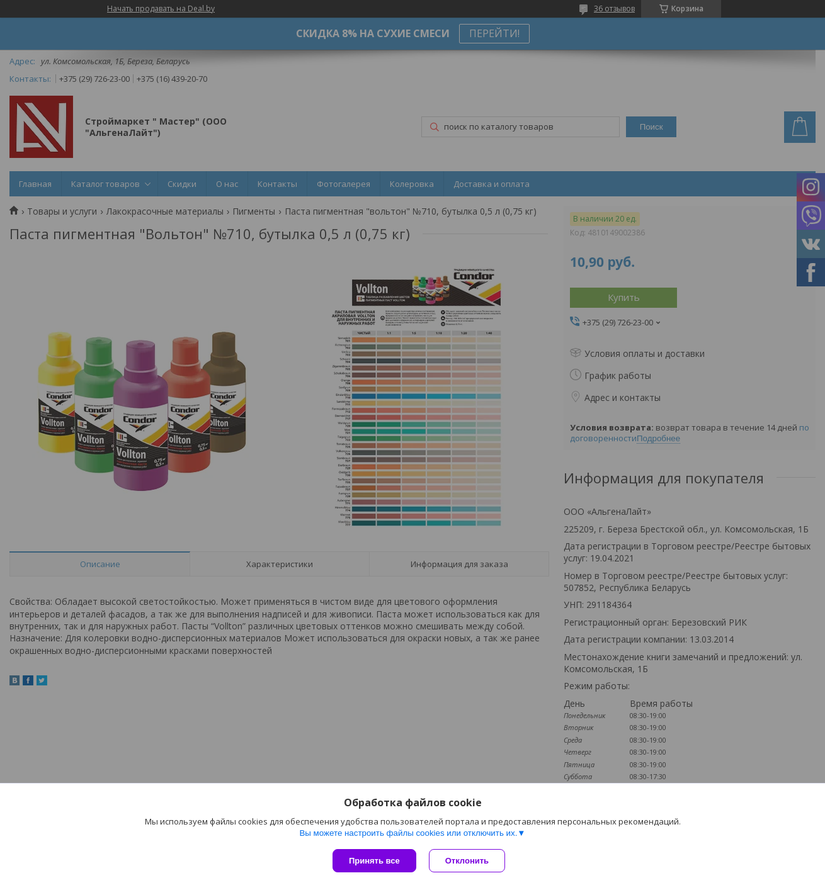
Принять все (374, 860)
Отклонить (467, 860)
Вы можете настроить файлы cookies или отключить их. (408, 833)
